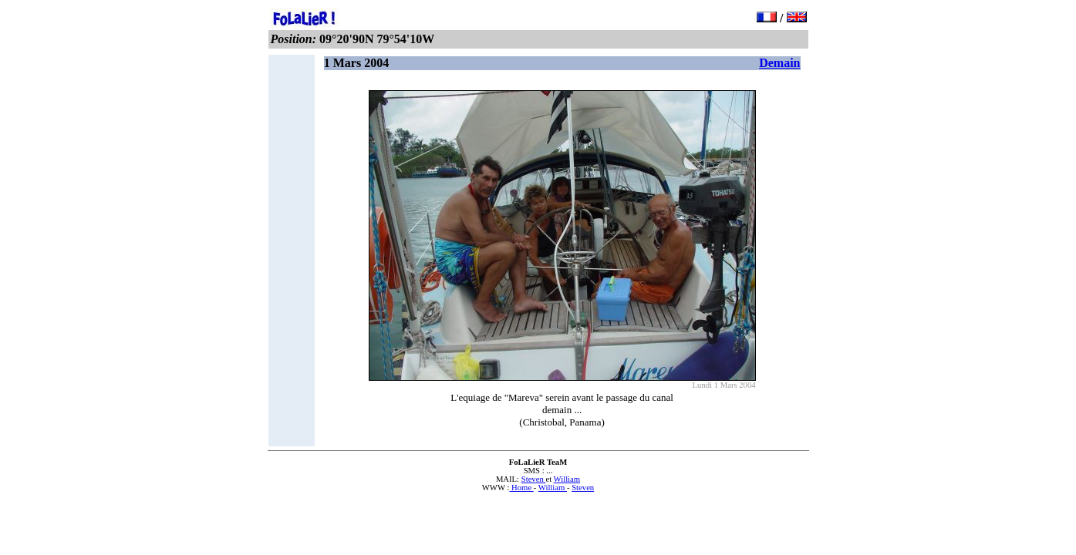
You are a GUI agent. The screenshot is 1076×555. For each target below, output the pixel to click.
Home (521, 487)
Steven (533, 479)
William (567, 479)
